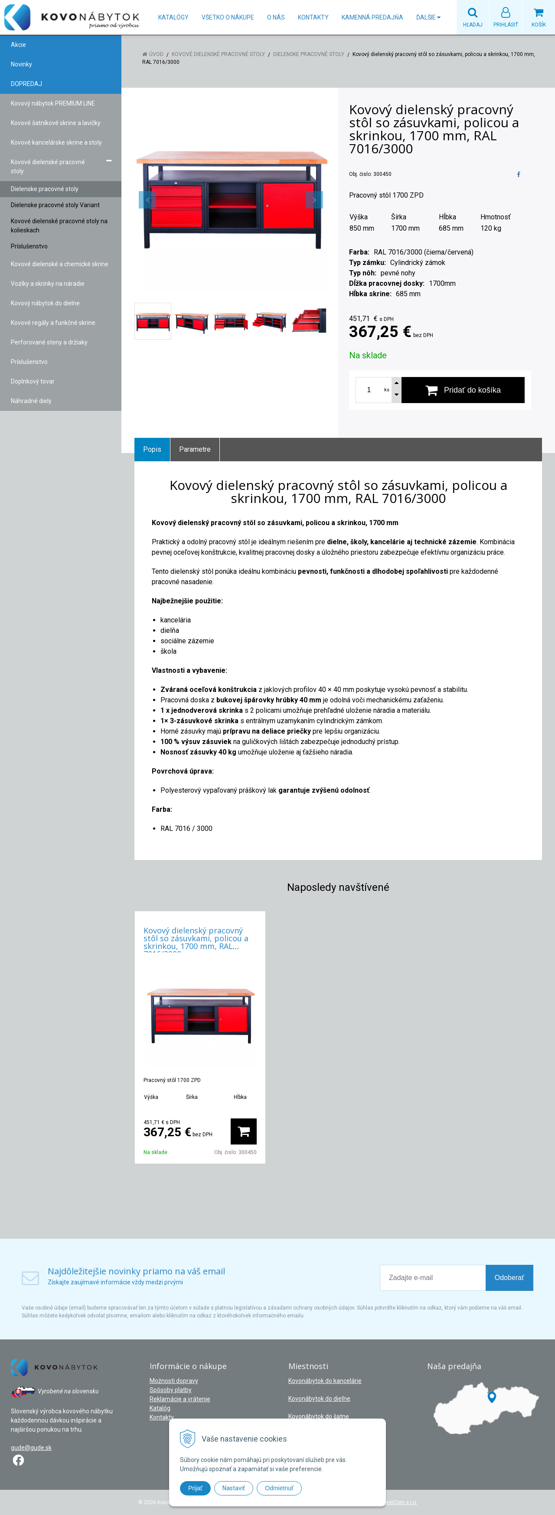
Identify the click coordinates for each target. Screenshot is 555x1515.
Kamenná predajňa (372, 17)
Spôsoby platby (171, 1389)
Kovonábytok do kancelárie (325, 1380)
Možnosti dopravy (174, 1380)
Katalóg (160, 1408)
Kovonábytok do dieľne (319, 1398)
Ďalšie (428, 17)
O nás (276, 17)
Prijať (195, 1488)
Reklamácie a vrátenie (180, 1399)
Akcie (18, 44)
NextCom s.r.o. (399, 1502)
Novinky (21, 64)
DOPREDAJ (26, 83)
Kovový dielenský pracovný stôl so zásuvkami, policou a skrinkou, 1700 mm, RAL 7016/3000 (196, 942)
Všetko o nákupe (228, 17)
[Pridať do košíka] (463, 390)
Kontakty (313, 17)
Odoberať (509, 1277)
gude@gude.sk (31, 1447)
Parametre (195, 449)
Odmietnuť (279, 1488)
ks (386, 390)
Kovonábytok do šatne (318, 1416)
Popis (152, 449)
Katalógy (173, 17)
